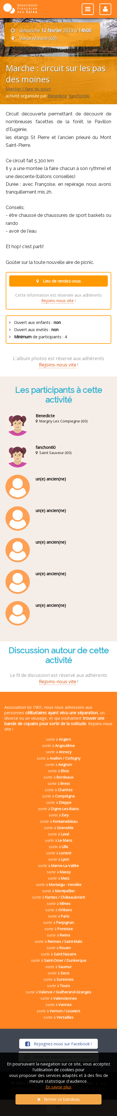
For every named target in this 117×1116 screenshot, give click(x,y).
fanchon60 (79, 96)
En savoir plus (58, 1087)
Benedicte (57, 96)
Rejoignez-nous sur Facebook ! (58, 1044)
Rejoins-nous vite (57, 300)
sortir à (58, 739)
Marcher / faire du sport (28, 89)
